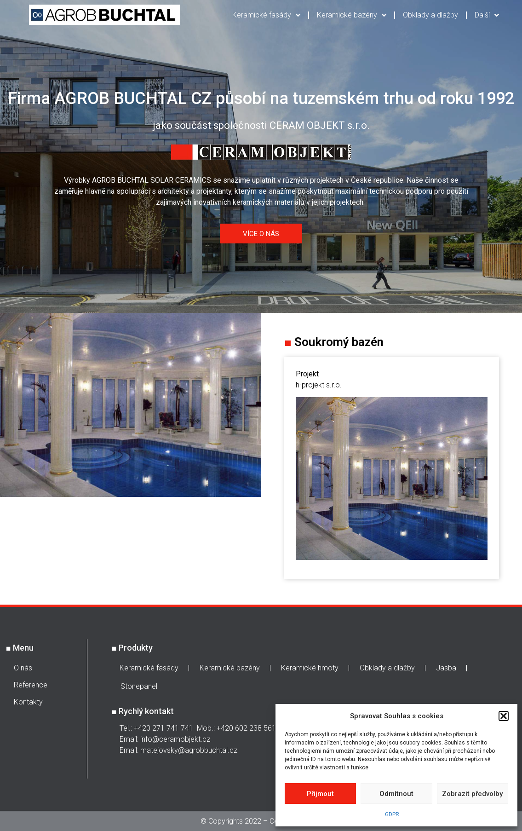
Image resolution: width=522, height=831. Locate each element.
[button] (503, 716)
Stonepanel (138, 686)
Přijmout (320, 794)
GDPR (392, 814)
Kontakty (28, 702)
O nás (23, 668)
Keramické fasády (266, 15)
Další (487, 15)
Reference (30, 685)
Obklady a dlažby (430, 15)
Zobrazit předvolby (472, 794)
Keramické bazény (351, 15)
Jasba (446, 668)
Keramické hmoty (309, 668)
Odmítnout (396, 794)
